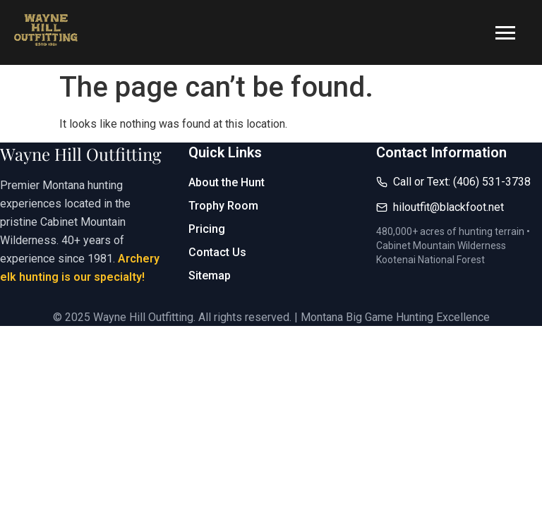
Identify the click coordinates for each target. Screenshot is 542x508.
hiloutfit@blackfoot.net (448, 207)
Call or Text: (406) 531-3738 (462, 181)
